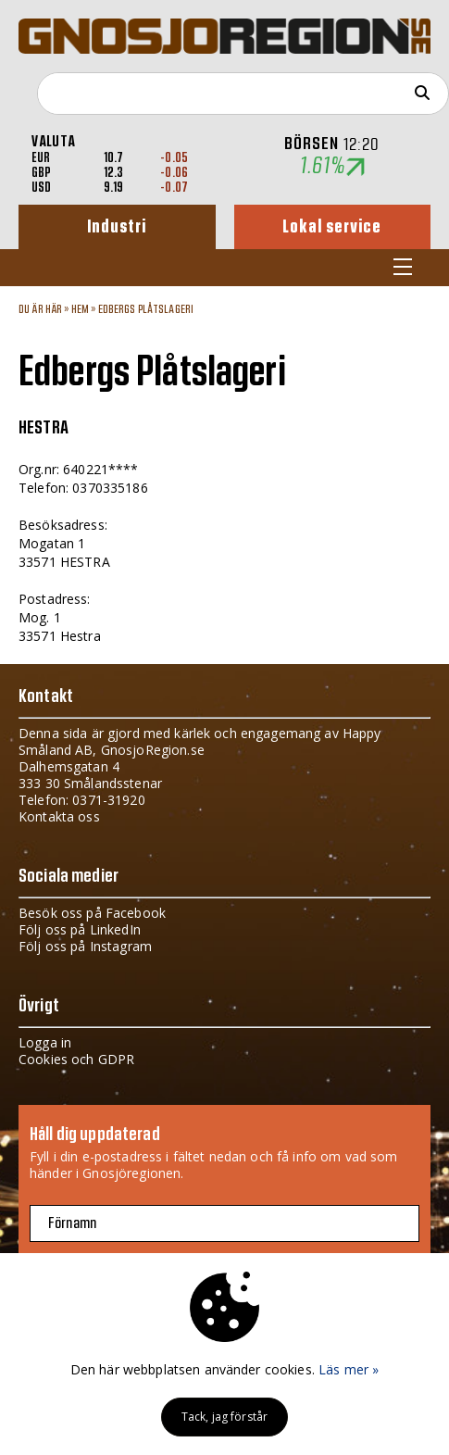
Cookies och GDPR (76, 1059)
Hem (80, 309)
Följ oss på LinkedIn (80, 929)
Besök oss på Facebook (92, 913)
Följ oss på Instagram (85, 946)
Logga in (45, 1042)
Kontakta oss (59, 816)
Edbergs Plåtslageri (146, 309)
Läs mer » (348, 1369)
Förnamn (72, 1223)
